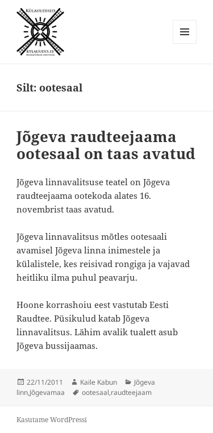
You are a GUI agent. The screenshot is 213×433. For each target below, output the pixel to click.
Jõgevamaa (47, 392)
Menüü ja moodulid (185, 43)
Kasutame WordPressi (51, 419)
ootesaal (95, 392)
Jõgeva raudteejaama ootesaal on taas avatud (105, 145)
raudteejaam (131, 392)
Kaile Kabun (98, 382)
